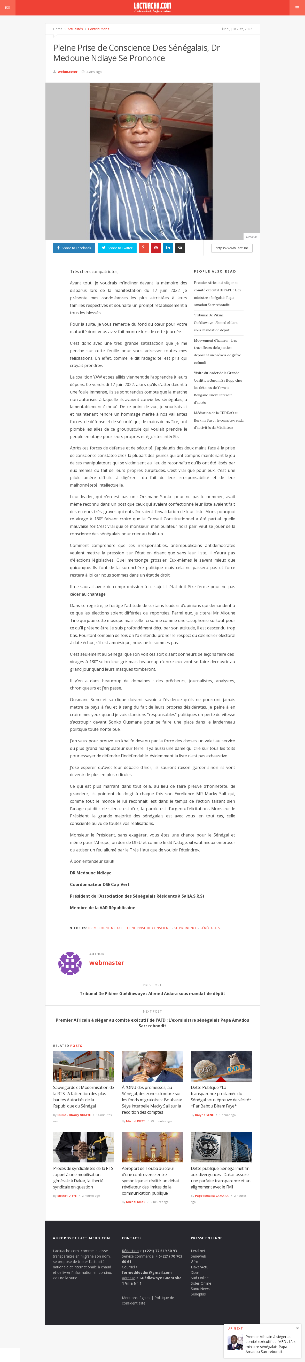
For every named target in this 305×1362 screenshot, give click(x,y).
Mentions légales (136, 1297)
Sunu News (200, 1288)
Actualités (75, 29)
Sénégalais (210, 928)
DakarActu (199, 1267)
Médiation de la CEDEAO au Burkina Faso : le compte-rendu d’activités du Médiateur (219, 420)
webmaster (67, 71)
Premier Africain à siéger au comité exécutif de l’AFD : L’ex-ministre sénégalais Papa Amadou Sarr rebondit (218, 294)
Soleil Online (201, 1283)
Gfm (194, 1261)
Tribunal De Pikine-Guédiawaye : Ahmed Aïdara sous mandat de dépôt (216, 322)
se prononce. (186, 928)
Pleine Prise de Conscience (148, 928)
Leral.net (198, 1250)
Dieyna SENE (204, 1115)
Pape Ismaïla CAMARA (212, 1195)
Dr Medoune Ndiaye (105, 928)
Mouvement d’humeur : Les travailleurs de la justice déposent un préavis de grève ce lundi (217, 351)
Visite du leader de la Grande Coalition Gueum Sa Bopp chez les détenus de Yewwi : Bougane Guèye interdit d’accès (218, 388)
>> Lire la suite (65, 1277)
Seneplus (198, 1294)
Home (57, 29)
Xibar (195, 1272)
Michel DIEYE (135, 1121)
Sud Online (200, 1277)
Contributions (98, 29)
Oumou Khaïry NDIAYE (74, 1115)
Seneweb (198, 1256)
